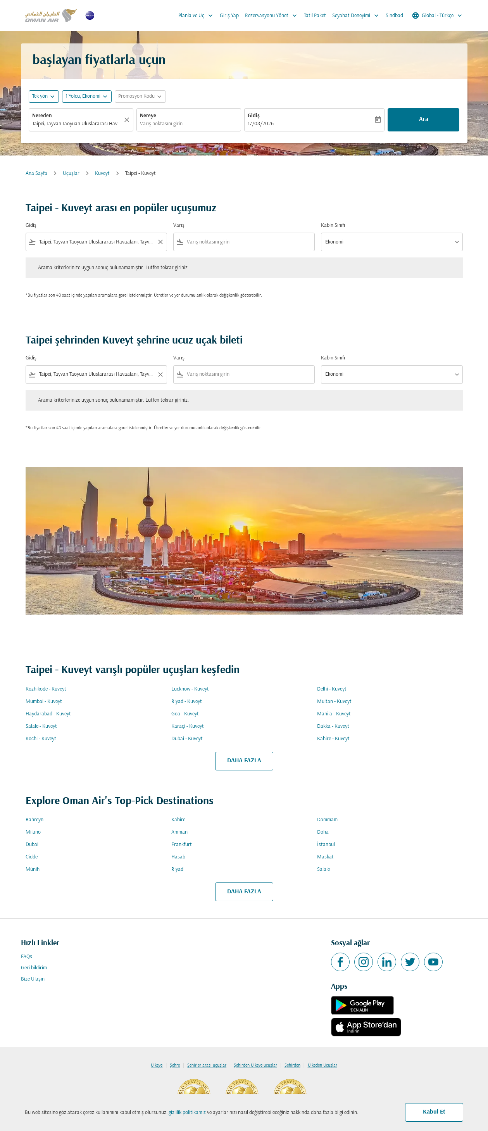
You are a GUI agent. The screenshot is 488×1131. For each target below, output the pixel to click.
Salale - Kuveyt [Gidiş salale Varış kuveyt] (41, 726)
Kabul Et (434, 1112)
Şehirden (292, 1065)
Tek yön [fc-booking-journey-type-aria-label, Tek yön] (40, 96)
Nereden (42, 116)
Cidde (32, 857)
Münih (33, 869)
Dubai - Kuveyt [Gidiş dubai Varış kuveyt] (187, 739)
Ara (423, 119)
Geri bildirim (34, 968)
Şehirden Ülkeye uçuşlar (255, 1065)
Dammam (327, 820)
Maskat (325, 857)
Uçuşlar (71, 173)
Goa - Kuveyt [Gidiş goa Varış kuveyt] (185, 714)
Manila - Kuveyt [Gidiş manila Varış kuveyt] (334, 714)
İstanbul (326, 845)
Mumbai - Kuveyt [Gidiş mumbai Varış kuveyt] (44, 702)
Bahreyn (34, 820)
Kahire (178, 820)
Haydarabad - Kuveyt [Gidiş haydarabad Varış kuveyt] (48, 714)
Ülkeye (156, 1065)
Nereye (148, 116)
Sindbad (394, 16)
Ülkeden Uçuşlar (322, 1065)
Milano (33, 832)
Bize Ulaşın (33, 979)
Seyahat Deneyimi (357, 15)
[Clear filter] (160, 242)
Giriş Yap (229, 16)
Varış (179, 225)
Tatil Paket (315, 16)
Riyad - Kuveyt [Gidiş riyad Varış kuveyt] (186, 702)
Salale (323, 869)
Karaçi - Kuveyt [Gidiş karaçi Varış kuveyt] (187, 726)
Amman (179, 832)
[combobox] (77, 124)
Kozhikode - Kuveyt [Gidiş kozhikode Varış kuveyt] (46, 689)
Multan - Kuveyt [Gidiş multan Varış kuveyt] (334, 702)
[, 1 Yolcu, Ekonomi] (83, 96)
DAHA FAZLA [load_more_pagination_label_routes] (244, 761)
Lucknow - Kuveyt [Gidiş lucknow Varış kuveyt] (190, 689)
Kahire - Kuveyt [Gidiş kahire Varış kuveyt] (333, 739)
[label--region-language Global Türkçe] (437, 15)
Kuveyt (102, 173)
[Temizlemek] (128, 120)
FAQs (26, 957)
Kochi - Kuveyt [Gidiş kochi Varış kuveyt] (41, 739)
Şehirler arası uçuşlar (206, 1065)
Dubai (32, 845)
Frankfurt (181, 845)
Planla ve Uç (197, 15)
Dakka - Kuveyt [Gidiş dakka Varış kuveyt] (333, 726)
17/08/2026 (261, 124)
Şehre (175, 1065)
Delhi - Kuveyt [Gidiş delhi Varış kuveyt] (332, 689)
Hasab (178, 857)
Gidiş (254, 116)
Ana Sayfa (36, 173)
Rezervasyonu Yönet (273, 15)
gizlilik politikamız (187, 1112)
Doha (323, 832)
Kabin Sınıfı (333, 225)
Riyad (177, 869)
